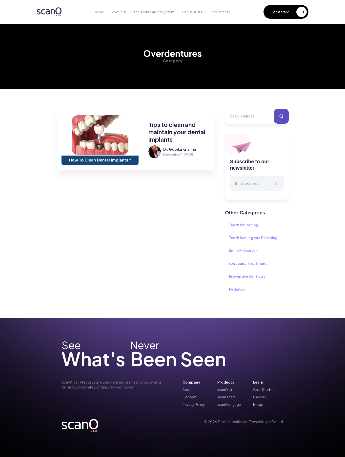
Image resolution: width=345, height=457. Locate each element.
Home (99, 12)
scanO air (224, 389)
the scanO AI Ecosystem (154, 12)
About (188, 389)
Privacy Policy (194, 404)
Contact (190, 397)
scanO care (226, 397)
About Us (119, 12)
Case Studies (263, 389)
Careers (259, 397)
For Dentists (192, 12)
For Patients (220, 12)
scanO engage (229, 404)
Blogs (258, 404)
